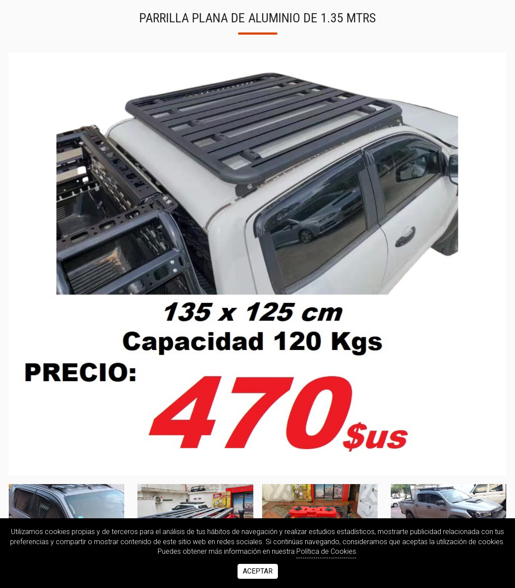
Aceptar (258, 571)
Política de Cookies (326, 551)
